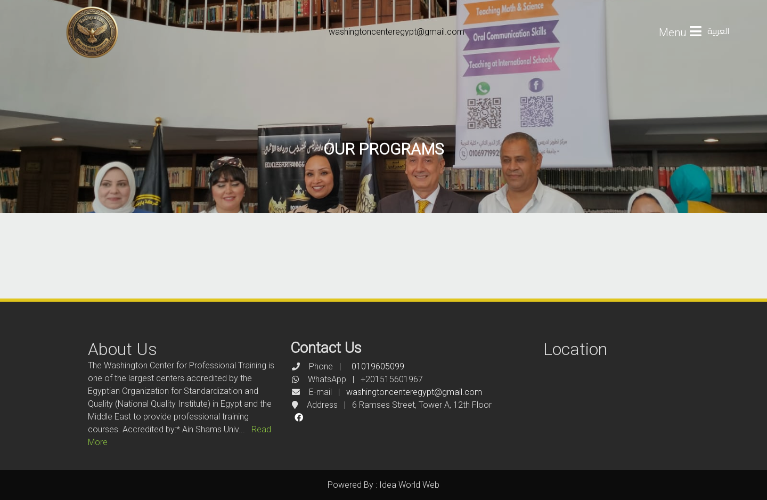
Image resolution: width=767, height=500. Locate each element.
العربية (718, 31)
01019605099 (378, 366)
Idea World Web (409, 485)
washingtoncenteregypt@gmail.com (396, 32)
